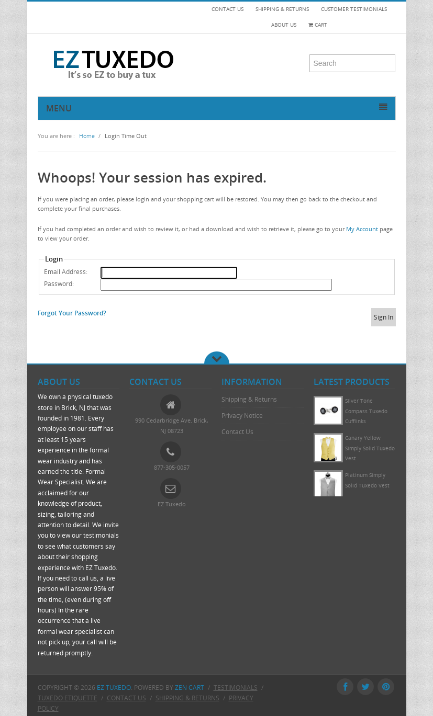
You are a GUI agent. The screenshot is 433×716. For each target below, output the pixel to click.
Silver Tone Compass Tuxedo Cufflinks (366, 411)
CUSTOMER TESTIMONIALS (354, 9)
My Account (362, 229)
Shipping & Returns (249, 399)
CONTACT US (227, 9)
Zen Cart (189, 687)
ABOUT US (283, 24)
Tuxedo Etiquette (67, 697)
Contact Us (237, 431)
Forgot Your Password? (72, 313)
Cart (317, 24)
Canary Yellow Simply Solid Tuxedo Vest (370, 448)
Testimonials (236, 687)
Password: (59, 283)
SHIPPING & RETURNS (282, 9)
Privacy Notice (242, 415)
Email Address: (65, 271)
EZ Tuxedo (114, 687)
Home (87, 136)
